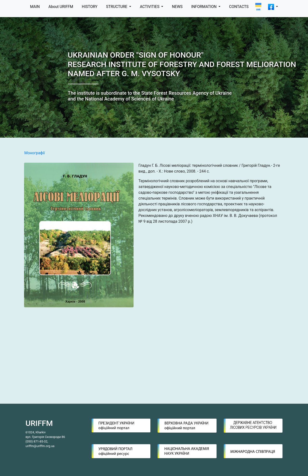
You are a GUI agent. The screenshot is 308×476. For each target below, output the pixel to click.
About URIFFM (60, 6)
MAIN (35, 6)
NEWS (177, 6)
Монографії (34, 153)
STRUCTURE (117, 6)
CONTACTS (239, 6)
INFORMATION (204, 6)
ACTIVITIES (150, 6)
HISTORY (89, 6)
